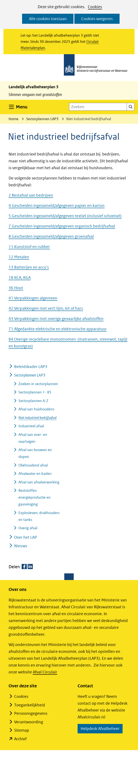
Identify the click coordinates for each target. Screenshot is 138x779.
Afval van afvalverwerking (38, 482)
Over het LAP (25, 537)
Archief (20, 738)
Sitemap (21, 730)
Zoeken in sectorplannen (38, 383)
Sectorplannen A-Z (33, 400)
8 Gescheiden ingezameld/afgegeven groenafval (51, 236)
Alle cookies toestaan (48, 18)
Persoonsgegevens (30, 713)
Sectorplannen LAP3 (29, 375)
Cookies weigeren (97, 18)
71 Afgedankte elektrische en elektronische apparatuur (58, 328)
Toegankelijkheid (29, 705)
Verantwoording (28, 721)
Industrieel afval (31, 426)
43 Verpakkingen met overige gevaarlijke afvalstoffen (56, 318)
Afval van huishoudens (36, 409)
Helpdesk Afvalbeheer (102, 729)
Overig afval (27, 528)
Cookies (95, 6)
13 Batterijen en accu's (29, 267)
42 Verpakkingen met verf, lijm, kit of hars (46, 308)
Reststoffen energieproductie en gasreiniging (34, 497)
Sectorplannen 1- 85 (34, 392)
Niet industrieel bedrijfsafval (37, 417)
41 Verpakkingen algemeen (33, 298)
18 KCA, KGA (20, 277)
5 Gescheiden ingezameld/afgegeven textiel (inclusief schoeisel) (65, 215)
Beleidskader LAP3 (30, 366)
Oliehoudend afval (33, 465)
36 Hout (16, 287)
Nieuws (20, 545)
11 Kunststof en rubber (29, 246)
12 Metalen (19, 256)
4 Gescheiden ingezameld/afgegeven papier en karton (57, 205)
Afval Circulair (45, 672)
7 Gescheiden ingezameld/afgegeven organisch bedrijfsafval (62, 226)
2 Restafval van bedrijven (31, 195)
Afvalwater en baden (35, 473)
